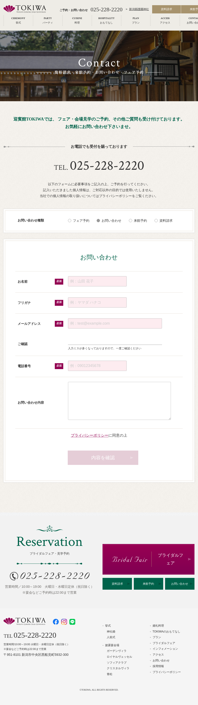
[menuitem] (18, 21)
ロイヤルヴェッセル (119, 656)
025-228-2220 (107, 10)
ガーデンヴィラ (117, 651)
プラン (157, 637)
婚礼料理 (158, 625)
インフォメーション (165, 648)
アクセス (158, 654)
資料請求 (166, 10)
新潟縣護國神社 (139, 10)
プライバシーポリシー (89, 435)
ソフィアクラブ (117, 662)
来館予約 (140, 220)
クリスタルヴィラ (118, 668)
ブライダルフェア (164, 643)
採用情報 (158, 666)
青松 (109, 674)
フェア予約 (81, 220)
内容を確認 (103, 457)
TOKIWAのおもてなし (167, 631)
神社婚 (111, 631)
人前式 (111, 637)
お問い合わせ (111, 220)
